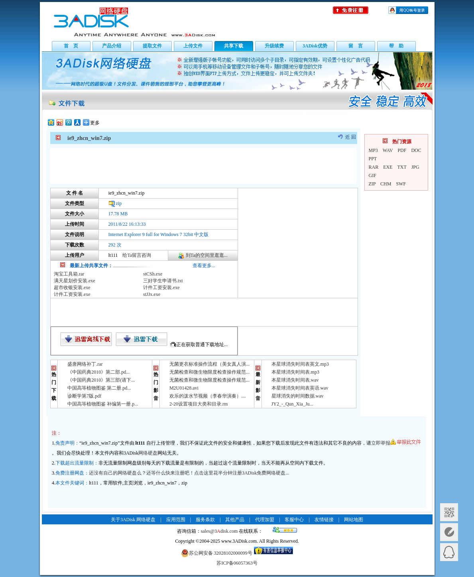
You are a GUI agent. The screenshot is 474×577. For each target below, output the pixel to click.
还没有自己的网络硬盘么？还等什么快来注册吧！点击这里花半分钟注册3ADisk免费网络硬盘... (189, 473)
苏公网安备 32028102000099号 (216, 553)
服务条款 (205, 519)
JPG (415, 167)
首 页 (71, 46)
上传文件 (193, 46)
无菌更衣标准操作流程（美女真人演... (209, 364)
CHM (385, 184)
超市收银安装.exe (72, 287)
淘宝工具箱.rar (69, 274)
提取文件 (152, 46)
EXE (387, 167)
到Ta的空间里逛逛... (207, 255)
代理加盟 (264, 519)
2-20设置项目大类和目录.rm (198, 404)
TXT (402, 167)
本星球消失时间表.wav (295, 380)
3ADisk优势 (315, 46)
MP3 (373, 150)
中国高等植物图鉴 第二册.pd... (99, 388)
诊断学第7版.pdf (84, 396)
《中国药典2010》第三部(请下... (101, 380)
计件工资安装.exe (161, 287)
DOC (416, 150)
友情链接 (324, 519)
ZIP (372, 184)
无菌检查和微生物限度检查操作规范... (209, 372)
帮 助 (396, 46)
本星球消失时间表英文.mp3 (300, 364)
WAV (388, 150)
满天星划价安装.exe (74, 281)
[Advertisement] (203, 166)
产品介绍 (111, 46)
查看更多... (204, 265)
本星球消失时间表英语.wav (299, 388)
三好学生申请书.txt (163, 281)
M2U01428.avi (184, 388)
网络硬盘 (147, 453)
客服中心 (294, 519)
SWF (401, 184)
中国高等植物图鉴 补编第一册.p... (102, 404)
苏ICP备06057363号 (237, 563)
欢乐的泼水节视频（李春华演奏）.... (207, 396)
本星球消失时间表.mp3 (295, 372)
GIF (372, 175)
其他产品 (234, 519)
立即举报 (396, 443)
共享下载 (233, 46)
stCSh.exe (152, 274)
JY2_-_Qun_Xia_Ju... (292, 404)
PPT (373, 158)
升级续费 (274, 46)
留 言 (355, 46)
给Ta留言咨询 (136, 255)
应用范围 (175, 519)
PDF (401, 150)
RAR (374, 167)
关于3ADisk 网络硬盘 (133, 519)
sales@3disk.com (219, 531)
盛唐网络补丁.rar (84, 364)
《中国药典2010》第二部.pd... (98, 372)
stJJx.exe (151, 294)
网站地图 (353, 519)
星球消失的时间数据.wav (297, 396)
